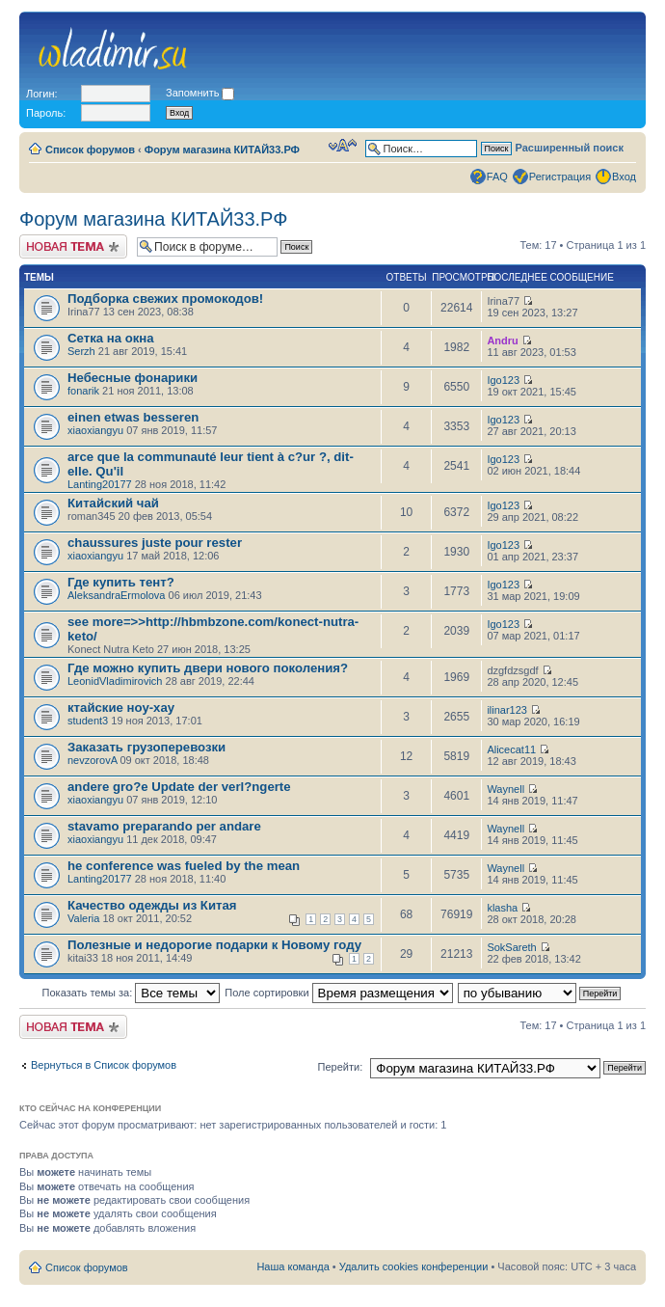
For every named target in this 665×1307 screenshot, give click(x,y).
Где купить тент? (120, 582)
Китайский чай (113, 503)
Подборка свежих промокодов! (165, 298)
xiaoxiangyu (95, 430)
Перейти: (340, 1067)
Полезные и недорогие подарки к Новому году (214, 945)
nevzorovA (92, 760)
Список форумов (90, 149)
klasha (502, 907)
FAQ (497, 176)
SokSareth (511, 947)
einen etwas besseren (133, 417)
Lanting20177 (99, 484)
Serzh (81, 351)
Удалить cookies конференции (414, 1266)
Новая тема (73, 246)
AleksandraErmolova (116, 595)
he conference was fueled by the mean (183, 865)
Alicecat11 (511, 749)
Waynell (505, 789)
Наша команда (292, 1266)
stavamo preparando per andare (164, 826)
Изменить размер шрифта (343, 145)
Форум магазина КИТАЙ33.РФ (222, 149)
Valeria (83, 918)
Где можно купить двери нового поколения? (207, 668)
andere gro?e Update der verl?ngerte (179, 786)
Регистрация (560, 176)
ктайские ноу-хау (120, 707)
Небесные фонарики (132, 377)
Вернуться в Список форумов (103, 1065)
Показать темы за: (131, 992)
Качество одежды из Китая (152, 905)
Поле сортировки (338, 992)
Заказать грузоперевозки (146, 747)
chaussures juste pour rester (154, 542)
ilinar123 (507, 710)
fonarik (83, 390)
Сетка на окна (110, 338)
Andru (502, 340)
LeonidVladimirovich (114, 681)
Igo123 (503, 380)
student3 (87, 720)
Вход (624, 176)
